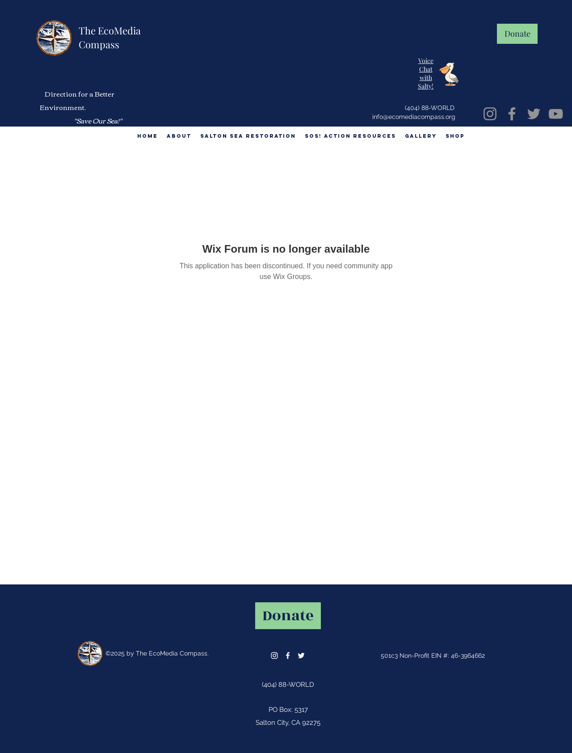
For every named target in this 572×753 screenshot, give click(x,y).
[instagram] (274, 655)
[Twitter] (534, 114)
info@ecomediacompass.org (413, 116)
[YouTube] (555, 114)
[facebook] (287, 655)
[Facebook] (512, 114)
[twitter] (301, 655)
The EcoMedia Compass (110, 37)
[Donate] (517, 34)
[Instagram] (490, 114)
